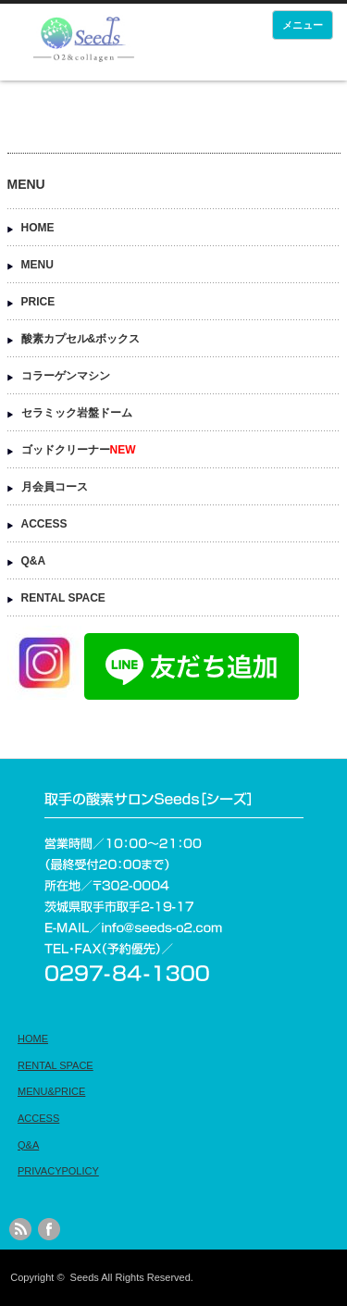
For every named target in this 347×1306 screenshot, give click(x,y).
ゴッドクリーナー (78, 449)
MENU (37, 264)
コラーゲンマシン (65, 375)
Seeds (84, 1277)
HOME (38, 227)
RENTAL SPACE (63, 597)
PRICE (38, 301)
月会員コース (54, 486)
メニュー (302, 25)
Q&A (33, 560)
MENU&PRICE (51, 1091)
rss (20, 1229)
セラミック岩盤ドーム (76, 412)
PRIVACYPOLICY (58, 1170)
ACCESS (44, 523)
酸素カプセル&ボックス (81, 338)
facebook (49, 1229)
